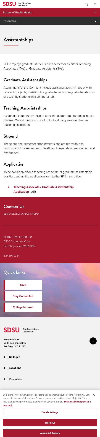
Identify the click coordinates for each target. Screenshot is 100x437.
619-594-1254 (12, 256)
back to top (93, 340)
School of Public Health (17, 12)
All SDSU (95, 4)
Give (23, 285)
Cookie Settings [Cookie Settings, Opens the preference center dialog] (50, 414)
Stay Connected (23, 296)
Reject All (50, 425)
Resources (9, 21)
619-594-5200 (11, 339)
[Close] (94, 398)
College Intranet (23, 307)
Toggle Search (86, 4)
